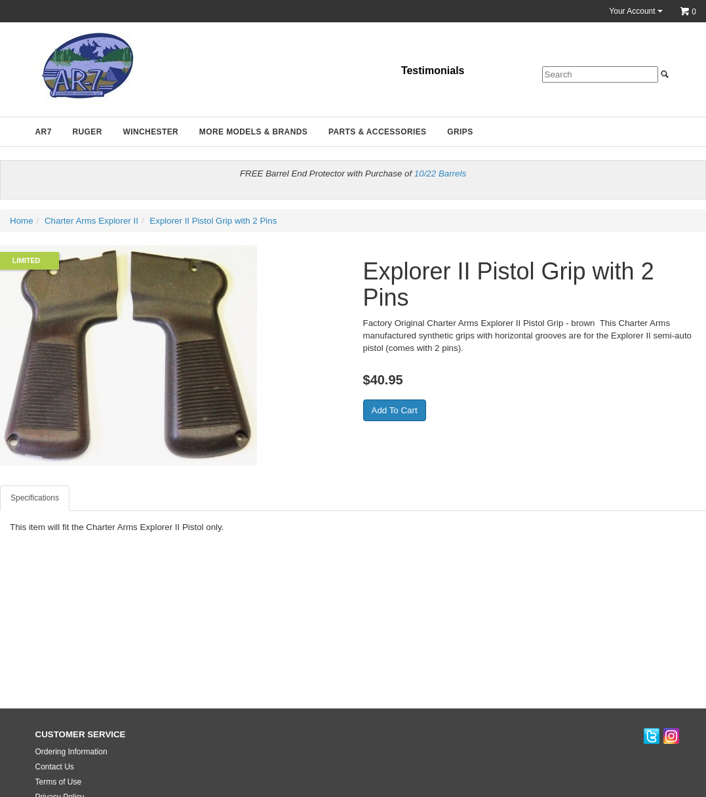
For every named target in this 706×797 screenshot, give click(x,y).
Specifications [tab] (34, 497)
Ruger (87, 131)
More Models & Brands (253, 131)
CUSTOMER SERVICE (80, 734)
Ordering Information (71, 751)
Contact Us (54, 766)
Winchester (150, 131)
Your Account (636, 11)
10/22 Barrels (440, 173)
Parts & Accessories (377, 131)
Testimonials (433, 70)
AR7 (43, 131)
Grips (460, 131)
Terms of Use (58, 782)
